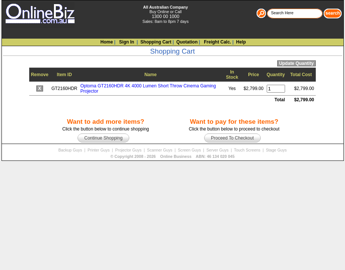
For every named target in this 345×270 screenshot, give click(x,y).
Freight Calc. (217, 42)
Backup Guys (70, 150)
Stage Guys (276, 150)
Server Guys (218, 150)
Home (106, 42)
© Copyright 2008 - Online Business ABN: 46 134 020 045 (172, 156)
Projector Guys (128, 150)
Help (241, 42)
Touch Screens (247, 150)
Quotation (187, 42)
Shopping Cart (156, 42)
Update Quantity (296, 63)
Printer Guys (99, 150)
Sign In (126, 42)
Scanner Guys (160, 150)
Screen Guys (190, 150)
